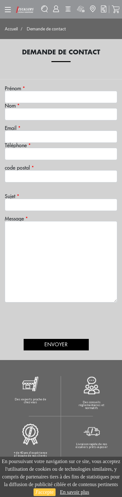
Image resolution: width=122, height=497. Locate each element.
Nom (12, 105)
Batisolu (68, 8)
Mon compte (56, 8)
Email (12, 128)
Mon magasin (92, 8)
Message (16, 218)
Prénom (15, 88)
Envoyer (56, 344)
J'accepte (44, 492)
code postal (19, 167)
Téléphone (18, 145)
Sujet (12, 196)
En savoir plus (74, 492)
